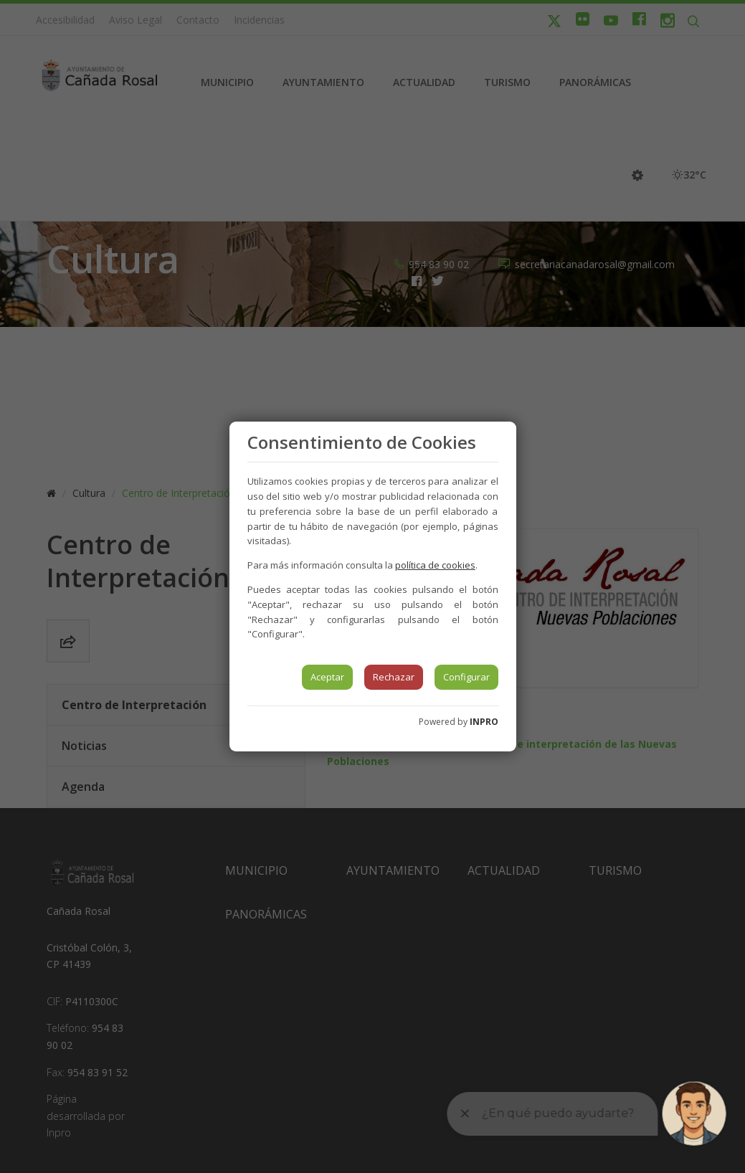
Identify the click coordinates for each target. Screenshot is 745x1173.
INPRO (484, 722)
